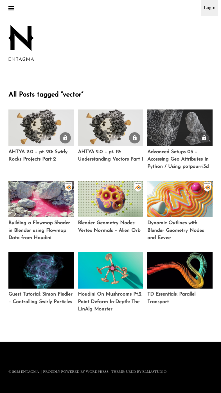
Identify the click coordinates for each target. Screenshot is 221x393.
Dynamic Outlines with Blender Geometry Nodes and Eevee (175, 230)
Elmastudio (154, 372)
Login (209, 7)
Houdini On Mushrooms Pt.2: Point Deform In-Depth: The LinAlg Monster (110, 302)
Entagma (30, 372)
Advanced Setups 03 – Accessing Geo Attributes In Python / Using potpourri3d (178, 159)
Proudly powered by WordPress (76, 372)
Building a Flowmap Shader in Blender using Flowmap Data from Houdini (39, 230)
